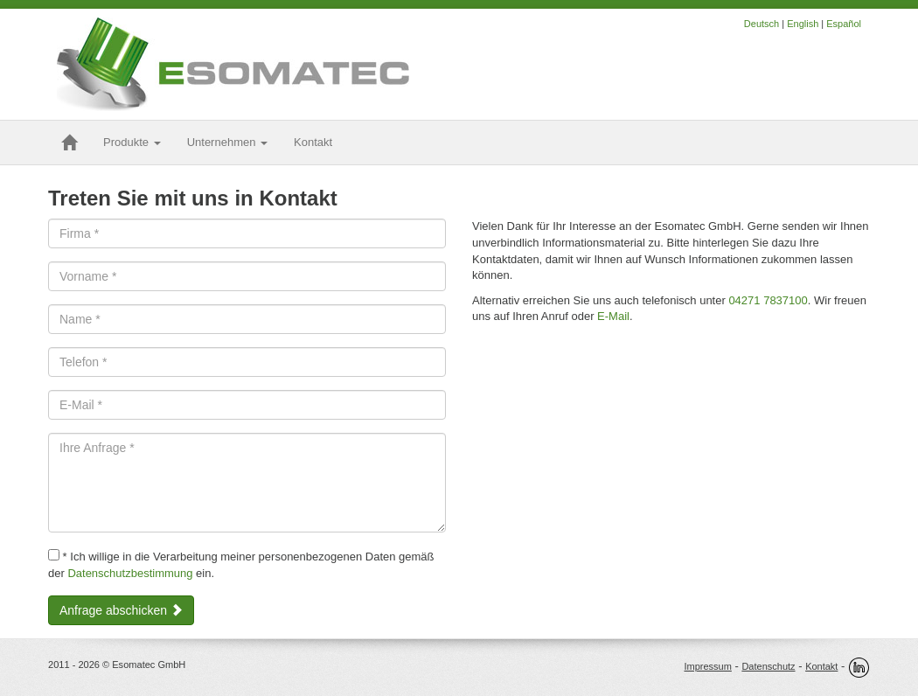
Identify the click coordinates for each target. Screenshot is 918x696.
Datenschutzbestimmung (129, 573)
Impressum (707, 666)
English (802, 23)
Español (843, 23)
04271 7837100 (767, 300)
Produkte (132, 142)
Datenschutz (768, 666)
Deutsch (761, 23)
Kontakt (821, 666)
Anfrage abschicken (121, 610)
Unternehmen (227, 142)
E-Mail (613, 316)
